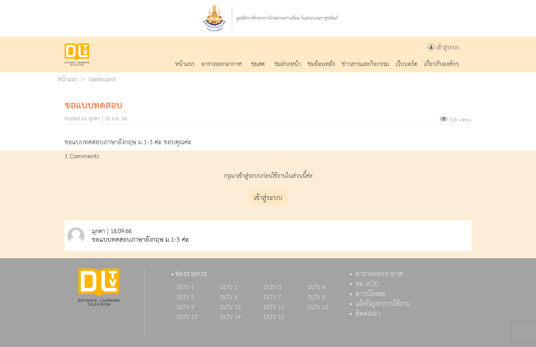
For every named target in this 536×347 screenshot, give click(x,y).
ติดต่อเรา (368, 314)
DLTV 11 (274, 307)
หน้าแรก (67, 79)
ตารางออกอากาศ (379, 274)
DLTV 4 (316, 287)
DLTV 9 (185, 307)
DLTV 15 (274, 317)
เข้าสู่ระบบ (443, 47)
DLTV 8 (316, 297)
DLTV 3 (272, 287)
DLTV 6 (229, 297)
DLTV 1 (185, 287)
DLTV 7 (272, 297)
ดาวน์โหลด (370, 294)
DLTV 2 (229, 287)
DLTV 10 (230, 307)
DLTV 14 (230, 317)
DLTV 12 (318, 307)
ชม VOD (367, 284)
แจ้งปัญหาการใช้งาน (383, 304)
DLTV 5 (185, 297)
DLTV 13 (187, 317)
